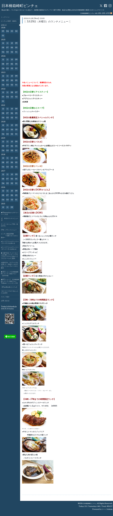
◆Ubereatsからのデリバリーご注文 (9, 213)
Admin (109, 509)
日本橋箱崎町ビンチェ (20, 6)
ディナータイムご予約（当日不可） (9, 225)
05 (3, 31)
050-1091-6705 (104, 13)
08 (3, 48)
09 (16, 43)
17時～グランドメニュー (9, 230)
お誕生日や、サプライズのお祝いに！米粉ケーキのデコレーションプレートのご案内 (9, 265)
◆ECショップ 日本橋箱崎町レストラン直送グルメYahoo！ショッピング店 (10, 281)
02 (16, 31)
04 (7, 31)
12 (3, 43)
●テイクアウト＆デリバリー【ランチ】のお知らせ (10, 242)
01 (3, 36)
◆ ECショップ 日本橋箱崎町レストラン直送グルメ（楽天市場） (9, 273)
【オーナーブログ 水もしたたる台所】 (9, 292)
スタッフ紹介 (5, 297)
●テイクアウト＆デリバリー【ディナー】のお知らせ (10, 248)
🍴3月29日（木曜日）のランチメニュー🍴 (47, 21)
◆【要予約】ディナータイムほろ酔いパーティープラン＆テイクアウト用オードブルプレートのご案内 (9, 256)
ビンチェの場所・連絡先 (8, 21)
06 (12, 48)
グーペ (104, 509)
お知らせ (4, 25)
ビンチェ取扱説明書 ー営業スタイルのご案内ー (9, 235)
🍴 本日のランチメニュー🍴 (9, 219)
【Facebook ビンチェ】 (9, 287)
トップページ (5, 17)
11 (7, 43)
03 (12, 31)
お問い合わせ (5, 301)
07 (7, 48)
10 (12, 43)
